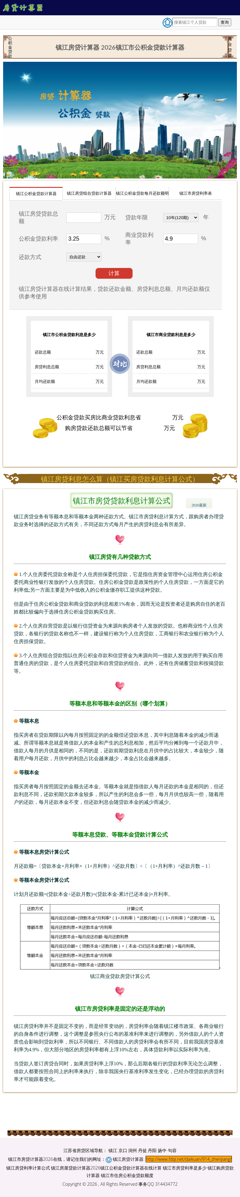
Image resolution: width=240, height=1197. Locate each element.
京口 (122, 1150)
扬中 (162, 1150)
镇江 (112, 1150)
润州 (132, 1150)
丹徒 (142, 1150)
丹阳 (152, 1150)
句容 (172, 1150)
